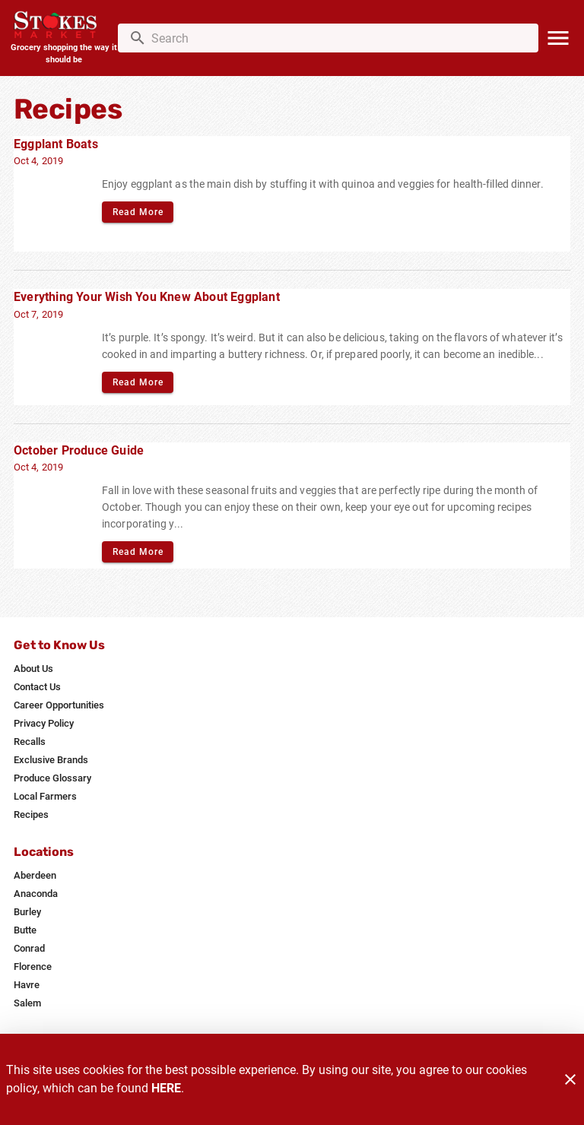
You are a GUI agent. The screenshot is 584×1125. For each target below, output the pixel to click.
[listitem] (33, 669)
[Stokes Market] (63, 26)
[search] (338, 38)
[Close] (570, 1079)
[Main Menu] (558, 38)
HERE (166, 1088)
